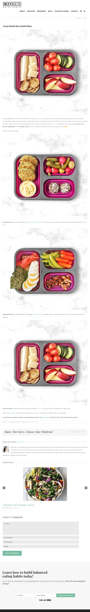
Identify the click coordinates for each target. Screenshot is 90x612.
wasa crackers (37, 314)
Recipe (29, 422)
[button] (84, 11)
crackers (40, 408)
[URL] (41, 546)
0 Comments (35, 422)
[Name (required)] (41, 537)
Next (84, 18)
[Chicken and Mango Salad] (45, 468)
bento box (53, 124)
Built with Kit (45, 600)
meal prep (40, 118)
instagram (12, 413)
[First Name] (25, 595)
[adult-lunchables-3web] (45, 72)
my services (45, 417)
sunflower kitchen (39, 222)
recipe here (29, 222)
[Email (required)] (41, 542)
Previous (79, 18)
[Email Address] (45, 595)
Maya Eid (6, 422)
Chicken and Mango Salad (18, 505)
